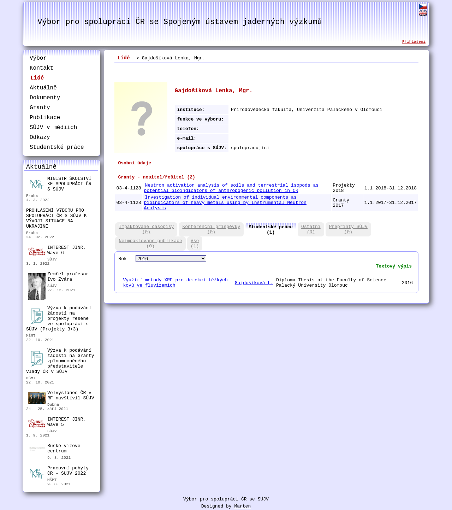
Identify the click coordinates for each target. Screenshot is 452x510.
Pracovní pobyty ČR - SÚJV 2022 (58, 471)
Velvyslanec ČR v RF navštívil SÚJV (61, 396)
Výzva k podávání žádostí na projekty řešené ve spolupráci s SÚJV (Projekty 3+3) (58, 318)
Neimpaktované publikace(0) (150, 243)
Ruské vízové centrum (54, 449)
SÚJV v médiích (53, 127)
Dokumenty (45, 98)
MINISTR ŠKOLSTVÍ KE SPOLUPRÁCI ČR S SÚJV (59, 184)
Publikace (45, 118)
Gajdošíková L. (254, 283)
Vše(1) (195, 243)
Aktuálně (43, 88)
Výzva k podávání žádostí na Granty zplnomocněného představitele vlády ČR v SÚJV (60, 361)
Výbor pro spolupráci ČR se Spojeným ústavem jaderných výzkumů (179, 22)
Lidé (37, 78)
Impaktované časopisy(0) (146, 229)
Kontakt (41, 68)
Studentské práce (57, 147)
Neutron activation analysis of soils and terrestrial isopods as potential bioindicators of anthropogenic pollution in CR (231, 188)
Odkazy (40, 137)
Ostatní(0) (311, 229)
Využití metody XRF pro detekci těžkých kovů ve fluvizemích (175, 282)
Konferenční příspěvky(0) (211, 229)
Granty (40, 108)
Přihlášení (414, 42)
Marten (242, 506)
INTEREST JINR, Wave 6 (57, 250)
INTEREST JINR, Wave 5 (57, 422)
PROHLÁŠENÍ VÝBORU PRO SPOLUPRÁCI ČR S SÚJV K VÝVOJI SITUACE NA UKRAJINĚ (56, 218)
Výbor (38, 58)
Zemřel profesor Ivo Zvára (58, 277)
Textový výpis (394, 266)
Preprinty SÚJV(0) (348, 229)
